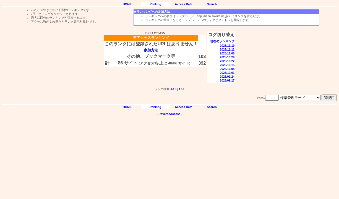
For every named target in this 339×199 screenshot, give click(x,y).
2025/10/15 (227, 65)
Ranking (155, 4)
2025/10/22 (227, 61)
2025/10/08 (227, 68)
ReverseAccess (170, 114)
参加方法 (151, 50)
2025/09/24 (227, 76)
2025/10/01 (227, 72)
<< (172, 89)
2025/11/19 (227, 45)
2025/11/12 (227, 49)
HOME (127, 4)
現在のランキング (222, 41)
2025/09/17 (227, 80)
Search (212, 4)
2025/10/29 (227, 57)
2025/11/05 (227, 53)
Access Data (183, 4)
